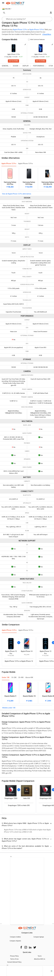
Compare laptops (38, 937)
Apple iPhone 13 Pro (36, 29)
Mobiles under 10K (8, 708)
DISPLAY (26, 66)
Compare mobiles (15, 937)
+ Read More (46, 34)
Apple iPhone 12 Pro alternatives (19, 194)
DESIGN (15, 66)
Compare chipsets (15, 941)
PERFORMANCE (38, 66)
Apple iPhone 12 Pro (20, 29)
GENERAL (5, 66)
